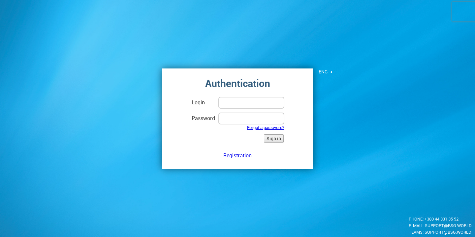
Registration (237, 157)
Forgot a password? (265, 130)
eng (323, 74)
